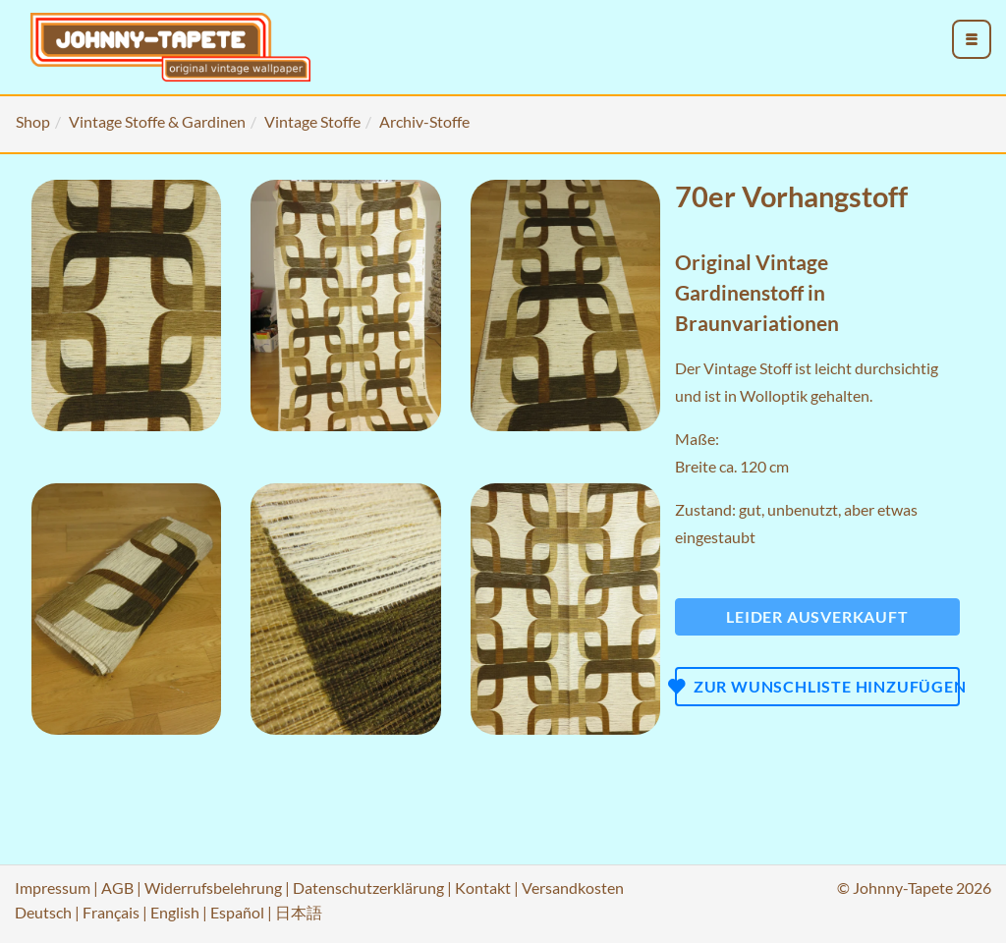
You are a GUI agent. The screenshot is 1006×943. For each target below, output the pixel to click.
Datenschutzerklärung (368, 887)
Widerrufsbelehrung (213, 887)
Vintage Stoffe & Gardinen (157, 121)
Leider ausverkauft (817, 616)
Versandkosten (573, 887)
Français (111, 912)
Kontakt (483, 887)
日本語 (298, 912)
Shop (33, 121)
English (174, 912)
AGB (117, 887)
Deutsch (43, 912)
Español (237, 912)
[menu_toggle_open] (971, 39)
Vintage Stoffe (312, 121)
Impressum (52, 887)
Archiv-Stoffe (424, 121)
